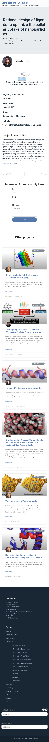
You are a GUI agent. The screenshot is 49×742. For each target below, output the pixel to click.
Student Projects (12, 691)
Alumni (15, 677)
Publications (11, 638)
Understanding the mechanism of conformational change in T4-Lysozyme (23, 556)
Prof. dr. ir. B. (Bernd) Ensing (21, 656)
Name (14, 189)
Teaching (10, 688)
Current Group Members (20, 670)
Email (14, 197)
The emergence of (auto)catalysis (21, 501)
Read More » (9, 291)
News (9, 695)
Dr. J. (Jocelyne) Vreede (20, 666)
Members (10, 642)
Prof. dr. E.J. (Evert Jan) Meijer (22, 663)
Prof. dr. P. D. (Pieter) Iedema (22, 659)
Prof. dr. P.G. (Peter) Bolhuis (21, 649)
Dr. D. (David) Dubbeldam (20, 652)
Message (15, 205)
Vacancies (16, 681)
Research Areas (12, 635)
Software (10, 684)
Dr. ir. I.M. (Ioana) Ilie (19, 645)
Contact (9, 702)
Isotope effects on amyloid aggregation (23, 388)
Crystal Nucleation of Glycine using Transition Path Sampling (21, 276)
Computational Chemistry (14, 2)
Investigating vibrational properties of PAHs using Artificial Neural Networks (23, 330)
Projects (13, 38)
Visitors (15, 674)
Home (5, 38)
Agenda (9, 698)
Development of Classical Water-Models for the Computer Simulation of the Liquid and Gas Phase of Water (24, 442)
